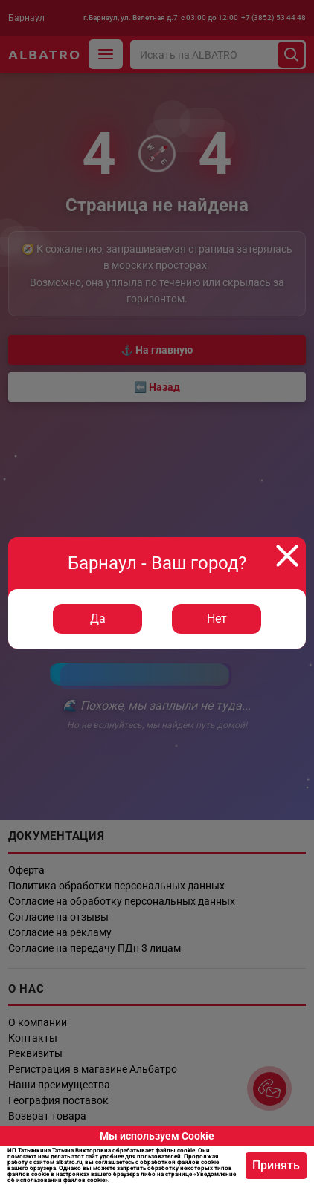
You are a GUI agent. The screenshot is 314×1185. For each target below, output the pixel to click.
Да (98, 618)
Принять (276, 1165)
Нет (217, 618)
